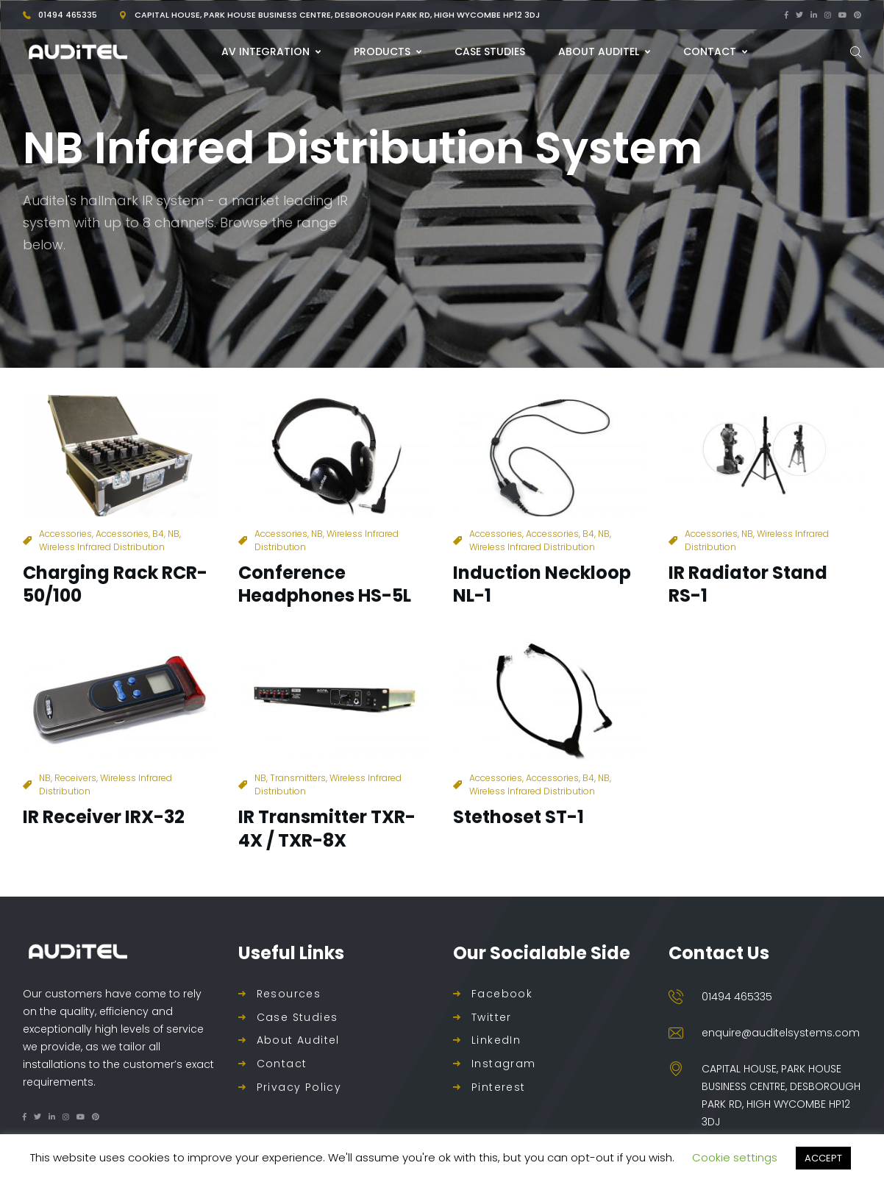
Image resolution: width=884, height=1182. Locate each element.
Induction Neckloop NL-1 (542, 584)
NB (173, 533)
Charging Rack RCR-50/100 (115, 584)
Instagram (503, 1064)
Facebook (501, 994)
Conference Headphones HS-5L (324, 584)
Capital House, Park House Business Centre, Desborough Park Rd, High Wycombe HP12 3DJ (337, 15)
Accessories (65, 533)
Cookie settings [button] (734, 1157)
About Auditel (298, 1040)
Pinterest (498, 1087)
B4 (158, 533)
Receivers (75, 778)
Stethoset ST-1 (518, 817)
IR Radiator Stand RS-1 (748, 584)
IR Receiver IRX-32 (104, 817)
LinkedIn (496, 1040)
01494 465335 (67, 15)
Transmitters (298, 778)
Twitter (491, 1017)
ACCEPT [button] (823, 1158)
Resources (289, 994)
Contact (282, 1064)
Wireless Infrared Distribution (102, 547)
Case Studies (297, 1017)
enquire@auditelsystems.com (781, 1032)
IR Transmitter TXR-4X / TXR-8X (327, 828)
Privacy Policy (299, 1087)
